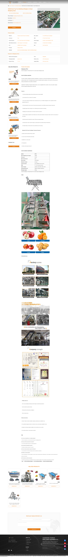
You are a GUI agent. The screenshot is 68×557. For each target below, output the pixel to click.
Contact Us (35, 2)
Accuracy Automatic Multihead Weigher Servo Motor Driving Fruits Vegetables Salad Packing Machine (27, 484)
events (40, 2)
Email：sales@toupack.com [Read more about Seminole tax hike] (13, 541)
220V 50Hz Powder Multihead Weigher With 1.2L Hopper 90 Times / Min (14, 504)
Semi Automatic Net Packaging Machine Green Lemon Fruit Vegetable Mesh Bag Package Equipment (14, 82)
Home (20, 2)
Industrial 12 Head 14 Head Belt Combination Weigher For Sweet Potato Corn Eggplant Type (40, 484)
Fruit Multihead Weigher (18, 5)
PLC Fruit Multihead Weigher (38, 461)
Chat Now (14, 27)
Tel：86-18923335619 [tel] (12, 540)
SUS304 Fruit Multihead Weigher (53, 483)
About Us (29, 2)
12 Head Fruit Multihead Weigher (47, 461)
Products (24, 2)
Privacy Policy (12, 554)
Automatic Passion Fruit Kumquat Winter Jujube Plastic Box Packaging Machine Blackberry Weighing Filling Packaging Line (14, 484)
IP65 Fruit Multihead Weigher (28, 461)
